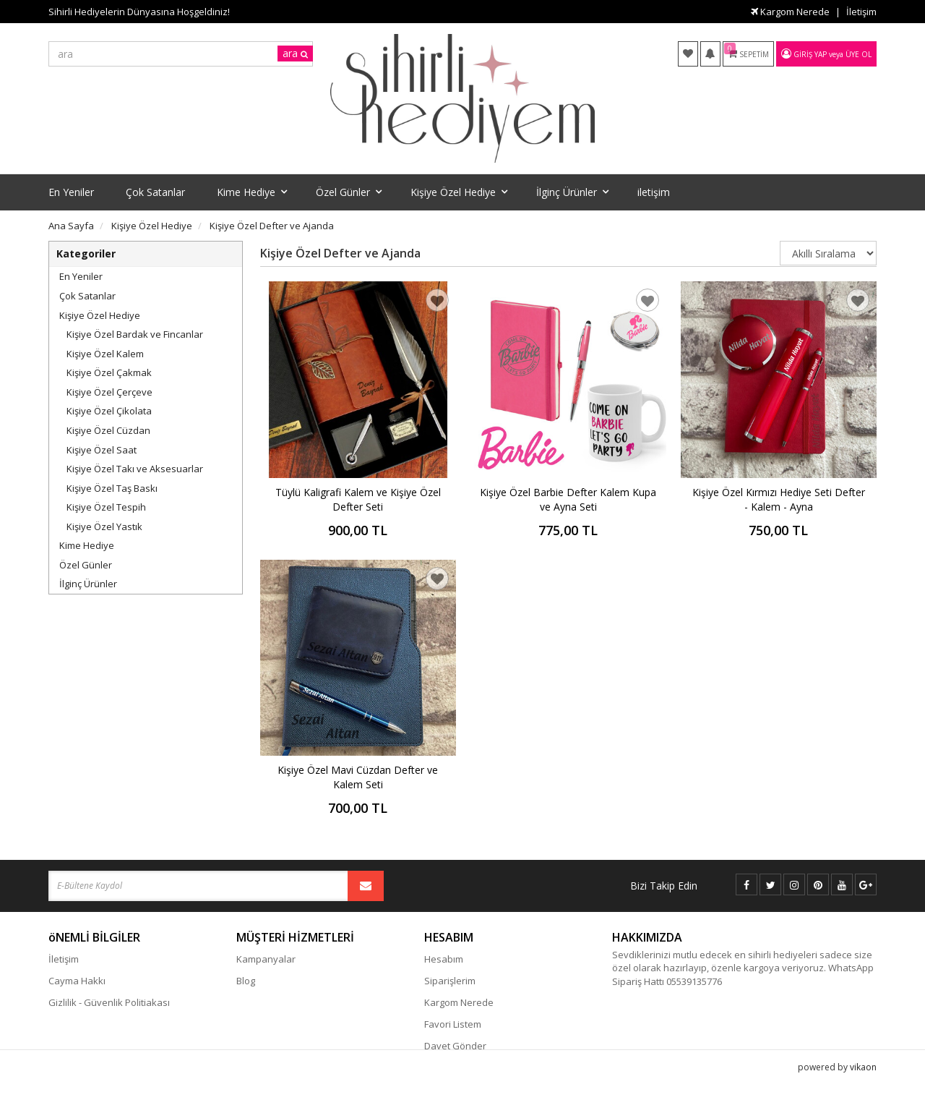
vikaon (863, 1089)
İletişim (861, 11)
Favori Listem (452, 1024)
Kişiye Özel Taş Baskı (112, 488)
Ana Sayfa (71, 225)
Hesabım (443, 958)
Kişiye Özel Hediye (99, 315)
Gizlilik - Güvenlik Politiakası (109, 1002)
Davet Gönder (455, 1045)
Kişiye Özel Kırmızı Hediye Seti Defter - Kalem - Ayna (778, 499)
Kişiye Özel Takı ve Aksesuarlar (134, 468)
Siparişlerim (450, 980)
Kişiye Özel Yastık (104, 526)
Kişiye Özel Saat (101, 449)
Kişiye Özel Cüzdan (108, 430)
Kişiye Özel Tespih (106, 506)
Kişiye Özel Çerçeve (109, 391)
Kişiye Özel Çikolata (109, 410)
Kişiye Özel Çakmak (109, 372)
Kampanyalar (266, 958)
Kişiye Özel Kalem (105, 353)
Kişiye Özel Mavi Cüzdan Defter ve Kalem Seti (358, 777)
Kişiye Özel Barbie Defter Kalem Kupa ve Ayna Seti (568, 499)
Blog (245, 980)
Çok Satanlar (87, 295)
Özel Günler (85, 564)
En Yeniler (81, 276)
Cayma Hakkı (77, 980)
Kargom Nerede (790, 11)
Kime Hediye (86, 545)
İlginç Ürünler (88, 583)
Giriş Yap (810, 54)
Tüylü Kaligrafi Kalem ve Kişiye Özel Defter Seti (358, 499)
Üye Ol (859, 54)
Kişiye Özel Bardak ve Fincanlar (134, 334)
